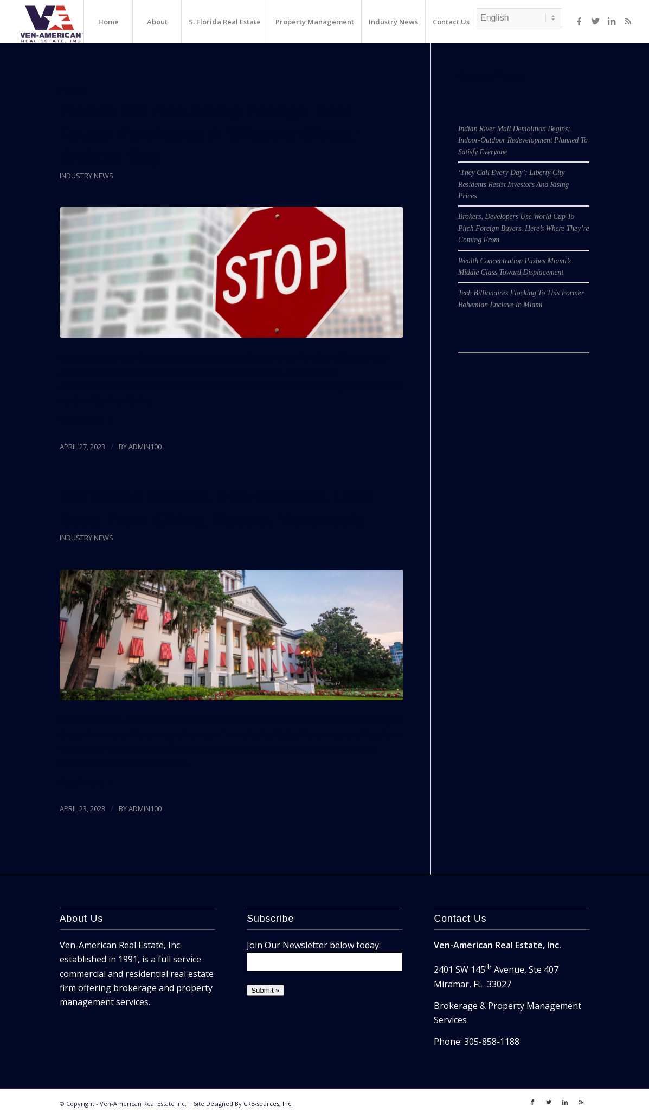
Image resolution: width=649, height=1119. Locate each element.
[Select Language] (519, 17)
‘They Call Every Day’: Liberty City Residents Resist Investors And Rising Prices (513, 184)
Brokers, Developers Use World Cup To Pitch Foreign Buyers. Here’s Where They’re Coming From (523, 228)
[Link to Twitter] (595, 21)
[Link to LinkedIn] (611, 21)
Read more (87, 419)
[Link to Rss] (628, 21)
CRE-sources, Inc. (268, 1103)
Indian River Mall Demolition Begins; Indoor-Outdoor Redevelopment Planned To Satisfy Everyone (523, 140)
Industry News (86, 175)
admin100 (145, 446)
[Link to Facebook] (579, 21)
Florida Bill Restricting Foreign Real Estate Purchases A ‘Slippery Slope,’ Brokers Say (209, 133)
